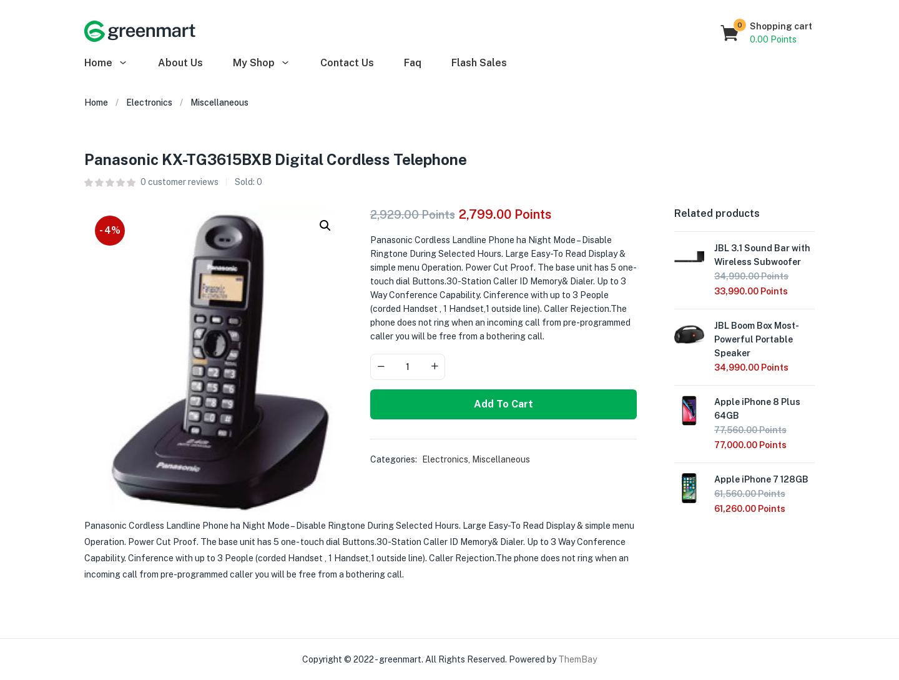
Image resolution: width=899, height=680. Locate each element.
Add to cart (503, 404)
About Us (180, 63)
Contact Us (347, 63)
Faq (412, 63)
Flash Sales (479, 63)
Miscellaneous (219, 103)
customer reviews (179, 182)
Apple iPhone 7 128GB (761, 479)
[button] (767, 33)
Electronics (149, 103)
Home (106, 63)
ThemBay (577, 659)
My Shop (261, 63)
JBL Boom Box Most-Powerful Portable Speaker (756, 339)
